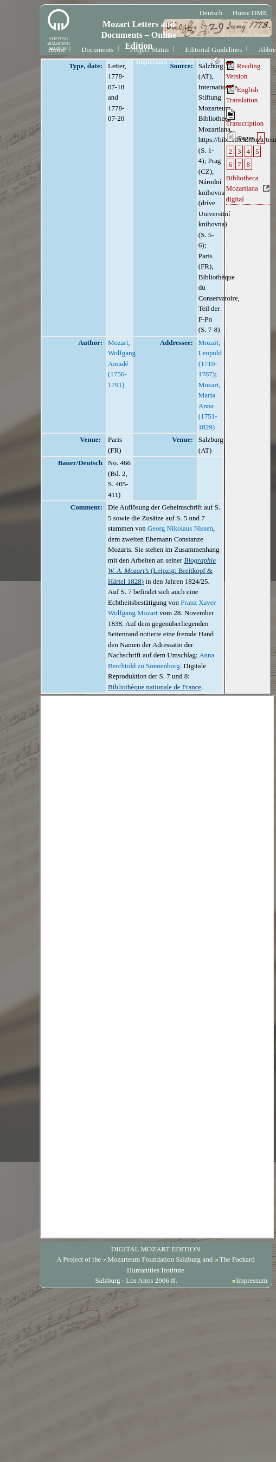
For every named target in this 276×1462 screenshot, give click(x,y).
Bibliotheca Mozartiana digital (242, 188)
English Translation (242, 95)
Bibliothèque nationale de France (154, 687)
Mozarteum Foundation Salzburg (154, 1259)
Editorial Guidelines (213, 49)
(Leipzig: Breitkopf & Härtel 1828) (162, 570)
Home (56, 49)
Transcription (245, 118)
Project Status (149, 49)
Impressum (251, 1280)
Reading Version (243, 71)
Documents (97, 49)
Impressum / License (165, 61)
